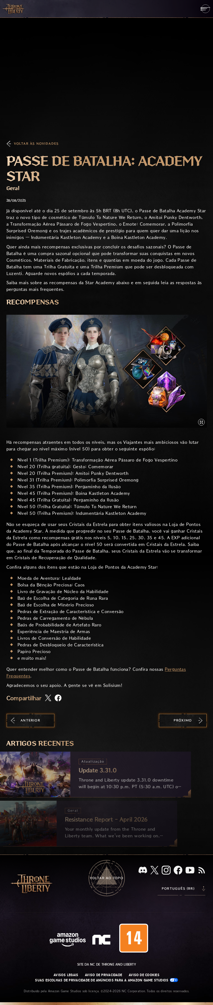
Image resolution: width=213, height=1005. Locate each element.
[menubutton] (205, 9)
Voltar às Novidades (36, 143)
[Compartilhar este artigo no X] (48, 698)
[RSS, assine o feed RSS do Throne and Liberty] (201, 870)
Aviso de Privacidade (103, 975)
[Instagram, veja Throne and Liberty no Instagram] (166, 871)
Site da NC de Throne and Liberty (106, 964)
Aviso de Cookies (144, 975)
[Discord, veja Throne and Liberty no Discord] (142, 871)
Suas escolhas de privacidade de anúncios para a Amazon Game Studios (106, 980)
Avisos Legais (66, 975)
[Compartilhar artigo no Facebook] (58, 698)
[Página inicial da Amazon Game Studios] (68, 940)
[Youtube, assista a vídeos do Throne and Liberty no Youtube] (190, 871)
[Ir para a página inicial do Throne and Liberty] (14, 8)
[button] (106, 371)
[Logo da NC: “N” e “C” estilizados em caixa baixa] (102, 940)
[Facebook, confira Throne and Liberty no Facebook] (178, 871)
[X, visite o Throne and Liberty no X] (154, 870)
